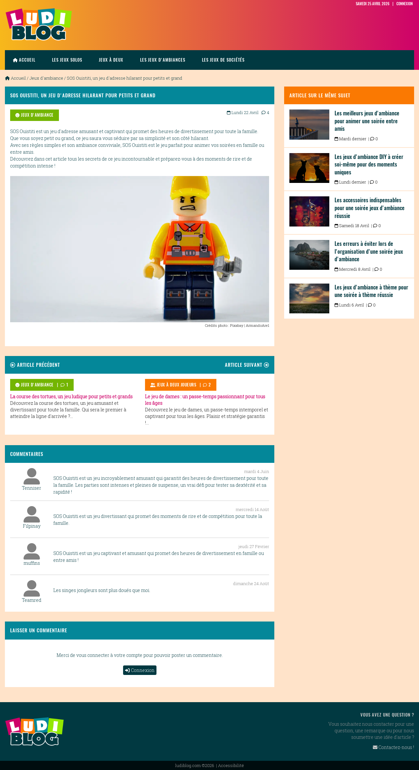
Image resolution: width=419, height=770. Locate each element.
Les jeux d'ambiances (162, 60)
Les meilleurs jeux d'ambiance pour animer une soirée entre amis (367, 120)
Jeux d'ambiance (46, 78)
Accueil (24, 60)
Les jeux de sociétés (223, 60)
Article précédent (35, 364)
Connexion (140, 670)
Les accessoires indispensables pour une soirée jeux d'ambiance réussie (370, 207)
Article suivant (247, 364)
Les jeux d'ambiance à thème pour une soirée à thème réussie (371, 291)
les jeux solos (67, 60)
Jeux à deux (111, 60)
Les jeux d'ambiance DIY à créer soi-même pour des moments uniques (369, 164)
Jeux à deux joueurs (173, 384)
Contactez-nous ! (393, 747)
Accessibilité (231, 765)
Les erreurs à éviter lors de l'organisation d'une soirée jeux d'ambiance (369, 251)
